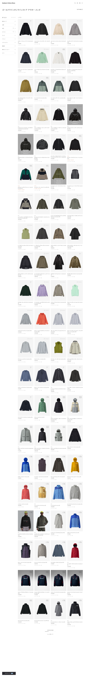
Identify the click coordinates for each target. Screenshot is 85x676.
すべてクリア (13, 17)
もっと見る (50, 634)
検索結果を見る (9, 673)
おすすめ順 (79, 9)
